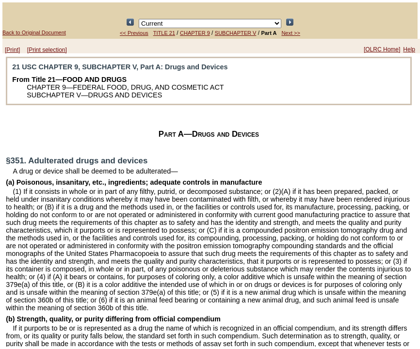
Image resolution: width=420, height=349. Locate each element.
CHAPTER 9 (195, 33)
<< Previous (134, 33)
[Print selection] (47, 50)
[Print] (12, 50)
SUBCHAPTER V (236, 33)
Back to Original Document (34, 32)
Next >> (290, 33)
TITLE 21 (164, 33)
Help (409, 49)
